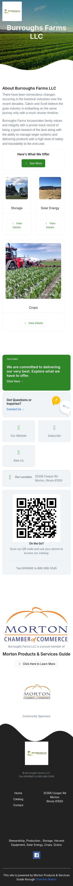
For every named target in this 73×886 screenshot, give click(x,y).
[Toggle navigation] (67, 11)
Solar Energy (50, 208)
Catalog (18, 799)
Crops (33, 308)
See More (33, 163)
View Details (16, 225)
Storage (16, 208)
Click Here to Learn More (36, 663)
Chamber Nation (46, 879)
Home (18, 793)
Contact (18, 805)
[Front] (12, 11)
